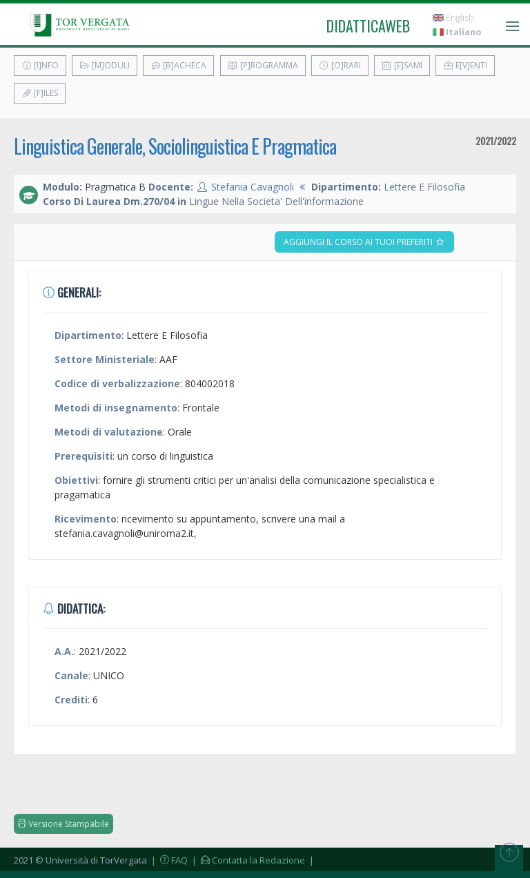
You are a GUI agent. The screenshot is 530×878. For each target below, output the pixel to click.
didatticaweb (368, 25)
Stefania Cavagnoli (252, 186)
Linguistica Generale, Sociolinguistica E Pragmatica (175, 146)
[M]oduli (104, 65)
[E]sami (402, 65)
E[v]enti (465, 65)
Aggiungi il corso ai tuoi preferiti (364, 242)
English (453, 17)
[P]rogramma (263, 65)
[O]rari (340, 65)
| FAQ (168, 860)
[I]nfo (40, 65)
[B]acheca (178, 65)
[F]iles (39, 93)
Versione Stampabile (63, 824)
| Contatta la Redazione (247, 860)
